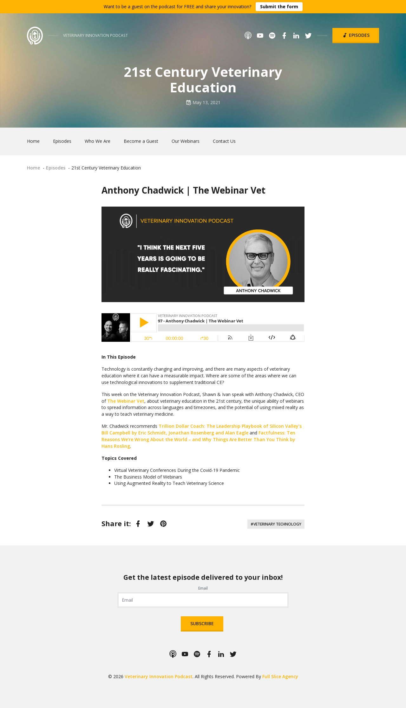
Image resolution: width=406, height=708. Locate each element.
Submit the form (279, 6)
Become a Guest (141, 141)
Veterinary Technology (277, 524)
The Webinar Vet (229, 190)
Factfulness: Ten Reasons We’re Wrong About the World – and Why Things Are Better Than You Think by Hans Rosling (198, 439)
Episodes (356, 35)
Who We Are (97, 141)
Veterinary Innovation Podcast (159, 676)
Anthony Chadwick (143, 190)
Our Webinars (186, 141)
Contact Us (224, 141)
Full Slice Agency (280, 676)
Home (33, 141)
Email (203, 588)
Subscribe (202, 623)
